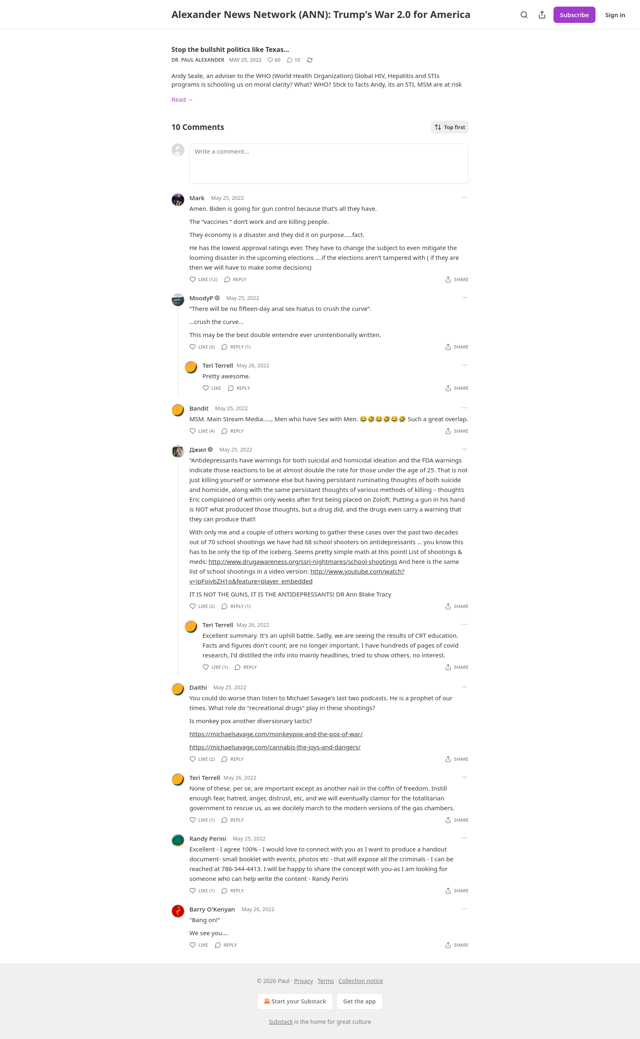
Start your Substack (294, 1001)
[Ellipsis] (464, 197)
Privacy (303, 981)
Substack (281, 1022)
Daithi (198, 687)
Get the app (359, 1001)
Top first (449, 127)
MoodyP (201, 298)
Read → (182, 99)
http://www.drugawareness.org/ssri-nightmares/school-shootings (303, 561)
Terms (326, 981)
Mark (196, 198)
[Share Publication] (542, 15)
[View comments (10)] (293, 60)
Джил (198, 449)
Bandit (199, 408)
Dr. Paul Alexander (197, 59)
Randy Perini (207, 838)
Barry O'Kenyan (212, 909)
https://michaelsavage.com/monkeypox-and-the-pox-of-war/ (276, 734)
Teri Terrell (217, 365)
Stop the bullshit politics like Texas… (230, 49)
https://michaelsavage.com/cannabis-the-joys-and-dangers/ (274, 747)
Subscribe (574, 15)
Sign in (615, 15)
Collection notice (360, 981)
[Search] (524, 15)
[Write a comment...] (329, 163)
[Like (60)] (274, 60)
